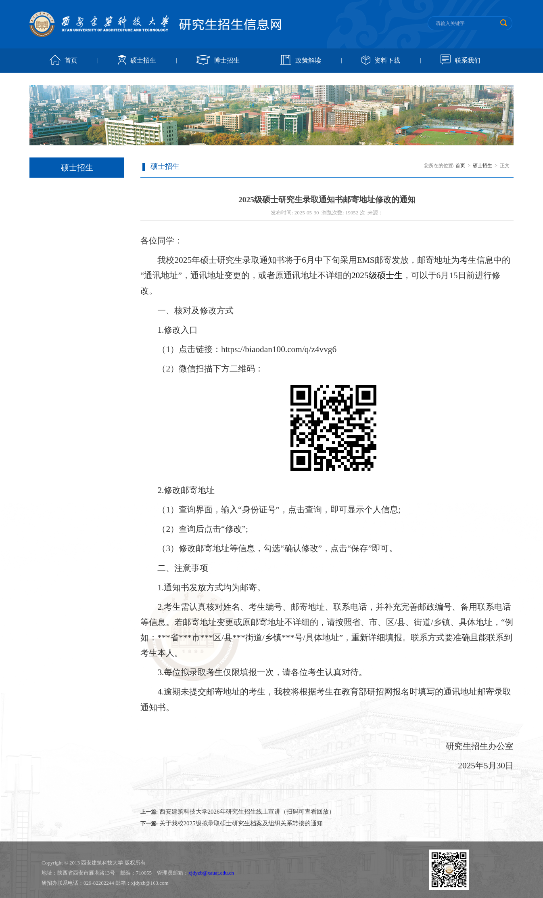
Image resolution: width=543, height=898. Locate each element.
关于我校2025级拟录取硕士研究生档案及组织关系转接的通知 (241, 823)
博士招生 (227, 60)
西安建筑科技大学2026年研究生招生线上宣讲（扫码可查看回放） (247, 811)
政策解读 (308, 60)
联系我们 (467, 60)
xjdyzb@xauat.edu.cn (211, 873)
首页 (71, 60)
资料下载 (387, 60)
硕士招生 (143, 60)
